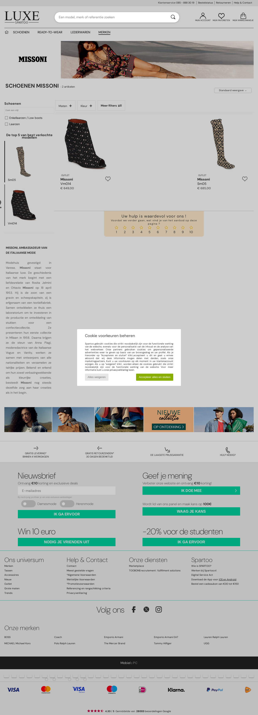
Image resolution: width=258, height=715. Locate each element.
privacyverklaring (119, 369)
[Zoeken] (173, 17)
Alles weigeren (97, 377)
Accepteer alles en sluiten (154, 377)
